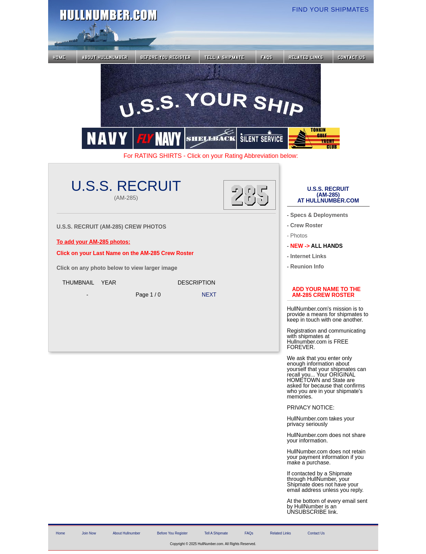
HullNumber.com (108, 15)
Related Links (308, 56)
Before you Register (167, 56)
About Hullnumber (126, 533)
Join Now (89, 533)
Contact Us (354, 56)
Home (62, 56)
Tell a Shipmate (227, 56)
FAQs (270, 56)
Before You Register (172, 533)
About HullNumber (106, 56)
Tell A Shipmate (216, 533)
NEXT (209, 295)
